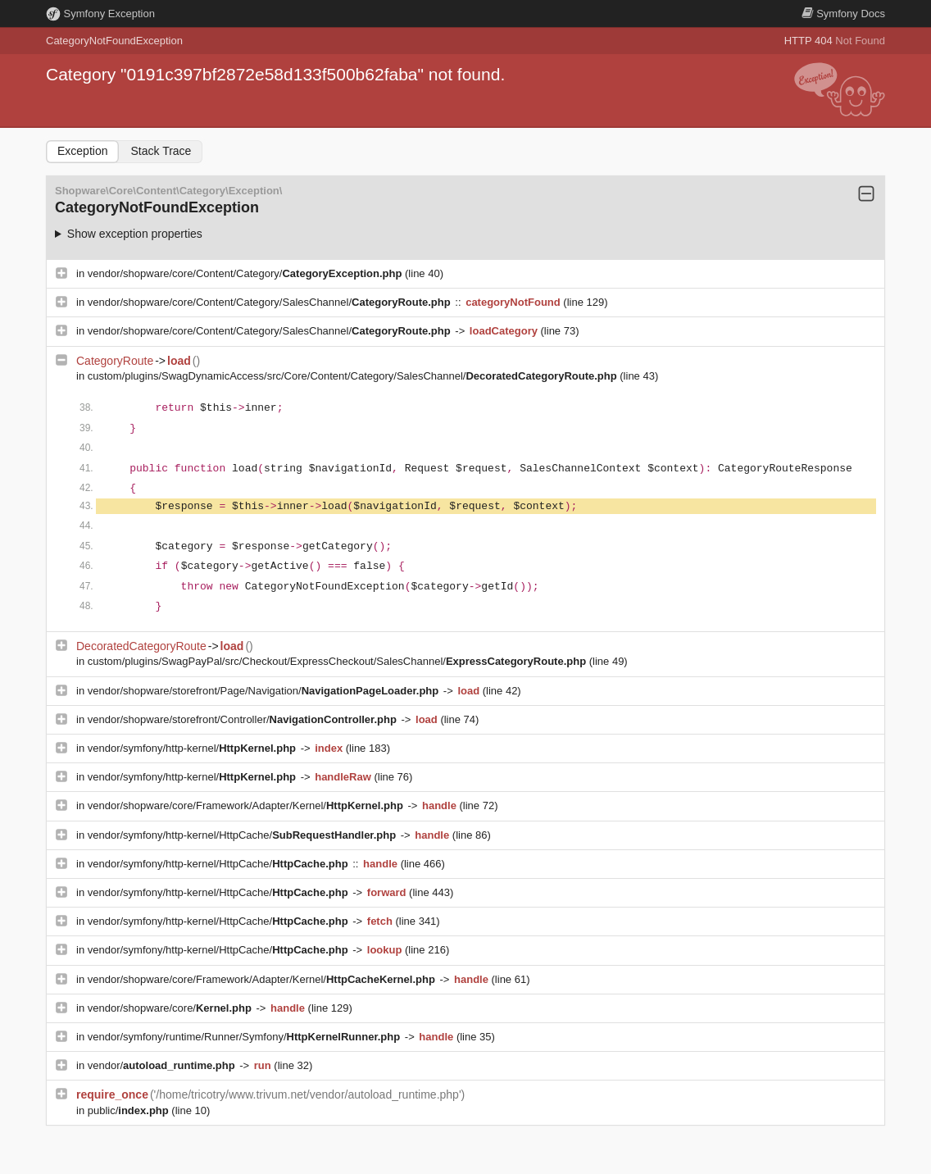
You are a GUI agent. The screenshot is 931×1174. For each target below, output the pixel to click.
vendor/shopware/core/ (171, 1008)
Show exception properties (134, 233)
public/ (130, 1110)
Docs (843, 13)
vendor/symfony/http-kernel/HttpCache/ (243, 835)
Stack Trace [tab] (160, 150)
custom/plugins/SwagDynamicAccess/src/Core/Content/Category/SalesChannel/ (354, 376)
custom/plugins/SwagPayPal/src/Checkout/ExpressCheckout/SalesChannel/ (338, 661)
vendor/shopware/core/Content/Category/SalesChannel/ (271, 302)
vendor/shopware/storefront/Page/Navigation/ (265, 691)
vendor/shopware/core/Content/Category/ (246, 273)
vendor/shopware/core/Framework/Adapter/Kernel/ (247, 805)
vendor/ (163, 1065)
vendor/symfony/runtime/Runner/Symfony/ (245, 1037)
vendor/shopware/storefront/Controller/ (244, 719)
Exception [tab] (82, 150)
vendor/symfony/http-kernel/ (193, 748)
